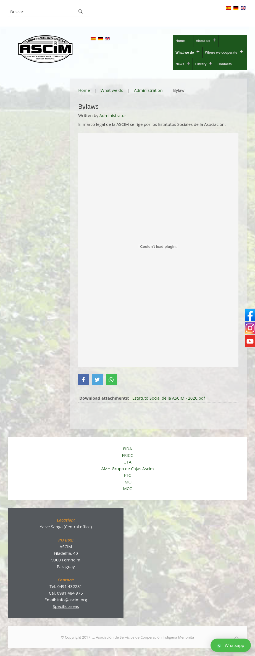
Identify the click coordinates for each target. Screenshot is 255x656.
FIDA (127, 448)
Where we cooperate (221, 52)
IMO (127, 481)
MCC (127, 488)
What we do (184, 52)
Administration (148, 90)
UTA (127, 461)
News (179, 64)
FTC (127, 474)
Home (180, 41)
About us (203, 41)
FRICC (127, 454)
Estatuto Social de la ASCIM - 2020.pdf (168, 397)
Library (201, 64)
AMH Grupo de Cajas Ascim (127, 468)
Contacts (224, 64)
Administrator (112, 115)
